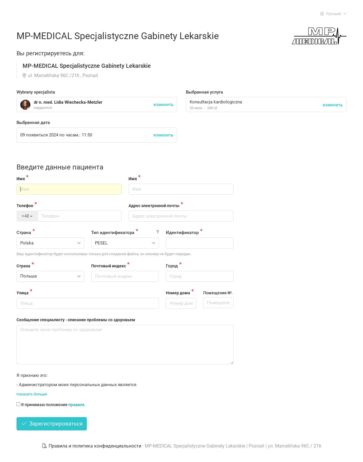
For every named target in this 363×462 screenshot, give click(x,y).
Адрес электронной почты (154, 205)
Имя (20, 178)
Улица (22, 293)
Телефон (24, 205)
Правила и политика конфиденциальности (92, 446)
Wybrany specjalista (35, 92)
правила (76, 404)
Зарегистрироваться (51, 423)
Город (172, 266)
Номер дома (178, 293)
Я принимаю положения (50, 404)
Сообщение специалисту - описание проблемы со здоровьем (75, 319)
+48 (27, 216)
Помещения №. (218, 293)
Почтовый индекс (108, 266)
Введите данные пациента (59, 167)
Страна (23, 232)
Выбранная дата (33, 122)
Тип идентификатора (112, 232)
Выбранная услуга (204, 92)
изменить (333, 104)
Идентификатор (182, 232)
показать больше (31, 394)
